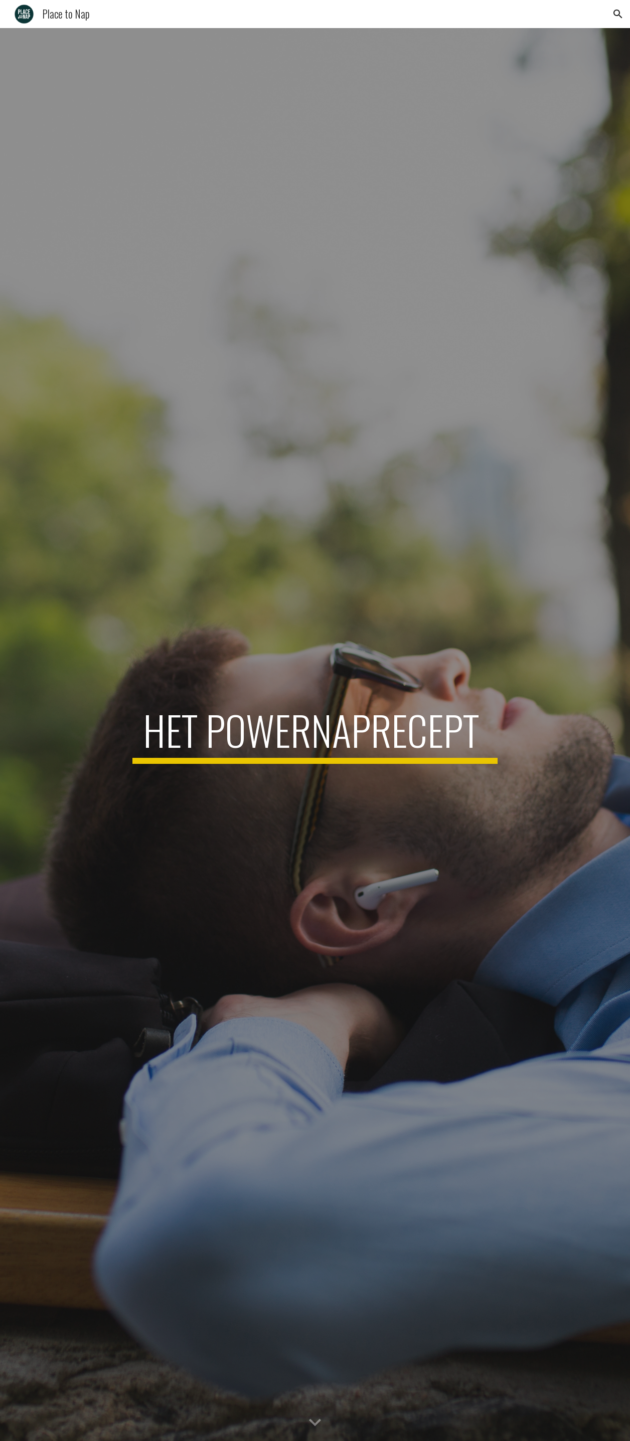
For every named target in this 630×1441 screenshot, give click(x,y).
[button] (618, 14)
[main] (315, 735)
